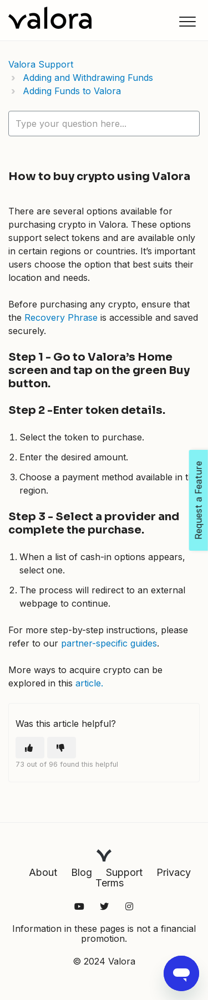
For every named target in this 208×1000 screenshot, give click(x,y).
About (43, 872)
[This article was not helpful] (61, 747)
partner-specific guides (109, 643)
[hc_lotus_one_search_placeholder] (104, 123)
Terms (109, 883)
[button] (187, 21)
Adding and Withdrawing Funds (88, 77)
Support (124, 872)
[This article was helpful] (30, 747)
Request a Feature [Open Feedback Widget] (198, 500)
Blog (81, 872)
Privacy (173, 872)
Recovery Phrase (61, 317)
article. (89, 683)
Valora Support (40, 64)
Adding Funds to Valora (72, 90)
